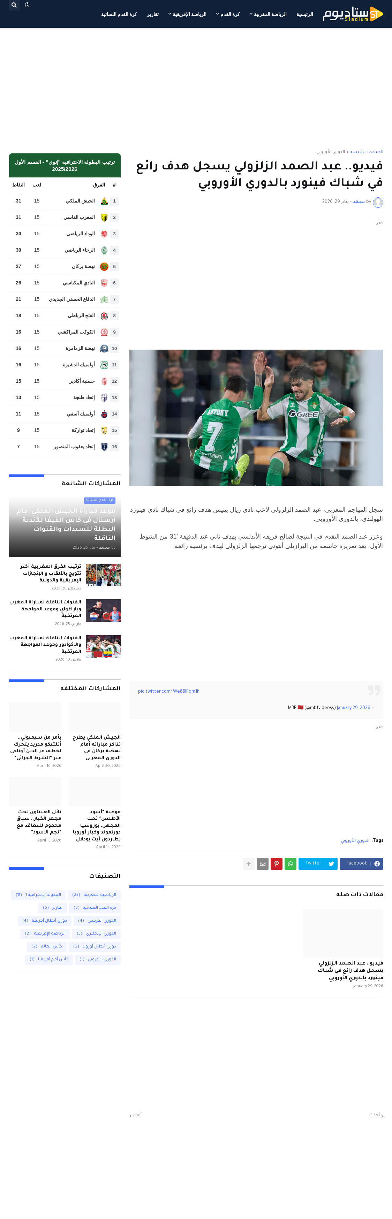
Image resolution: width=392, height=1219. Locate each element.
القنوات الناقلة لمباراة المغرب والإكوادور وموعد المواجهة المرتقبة (45, 645)
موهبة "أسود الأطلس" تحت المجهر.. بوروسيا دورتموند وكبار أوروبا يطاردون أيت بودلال (97, 826)
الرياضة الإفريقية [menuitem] (189, 14)
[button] (27, 5)
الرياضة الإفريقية (45, 934)
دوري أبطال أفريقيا (44, 921)
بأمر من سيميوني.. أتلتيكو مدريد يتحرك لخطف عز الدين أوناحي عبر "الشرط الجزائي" (35, 748)
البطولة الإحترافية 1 (38, 895)
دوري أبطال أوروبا (94, 947)
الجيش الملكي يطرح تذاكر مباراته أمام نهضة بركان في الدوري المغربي (97, 748)
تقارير (52, 908)
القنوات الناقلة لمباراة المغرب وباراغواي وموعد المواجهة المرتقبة (45, 609)
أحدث (374, 1115)
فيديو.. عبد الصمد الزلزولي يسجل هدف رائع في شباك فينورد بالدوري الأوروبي (350, 971)
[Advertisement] (196, 85)
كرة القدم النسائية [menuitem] (119, 14)
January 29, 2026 (353, 708)
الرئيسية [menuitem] (304, 14)
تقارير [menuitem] (153, 14)
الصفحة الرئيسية (366, 152)
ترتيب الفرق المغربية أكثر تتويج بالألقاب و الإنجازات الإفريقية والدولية (50, 573)
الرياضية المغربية (94, 895)
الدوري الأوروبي (330, 152)
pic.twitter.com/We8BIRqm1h (168, 692)
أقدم (137, 1115)
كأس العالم (46, 947)
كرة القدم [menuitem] (230, 14)
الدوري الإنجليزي (96, 934)
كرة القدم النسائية (95, 908)
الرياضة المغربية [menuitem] (270, 14)
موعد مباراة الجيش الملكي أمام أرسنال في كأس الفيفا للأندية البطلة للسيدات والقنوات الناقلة (66, 525)
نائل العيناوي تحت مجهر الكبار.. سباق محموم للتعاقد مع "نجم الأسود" (38, 823)
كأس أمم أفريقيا (49, 960)
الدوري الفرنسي (97, 921)
